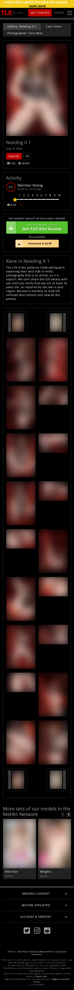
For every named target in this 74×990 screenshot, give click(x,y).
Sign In (59, 12)
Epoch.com (41, 976)
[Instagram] (37, 931)
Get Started (40, 13)
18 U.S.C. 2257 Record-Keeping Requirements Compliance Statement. (37, 953)
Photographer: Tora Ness (25, 33)
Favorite (14, 156)
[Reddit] (47, 931)
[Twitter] (27, 931)
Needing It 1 (18, 142)
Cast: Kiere (53, 26)
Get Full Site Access (36, 227)
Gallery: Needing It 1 (22, 26)
